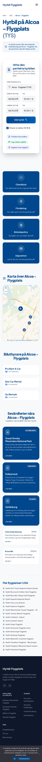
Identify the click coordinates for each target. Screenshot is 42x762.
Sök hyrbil (21, 119)
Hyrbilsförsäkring (30, 711)
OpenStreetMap (20, 340)
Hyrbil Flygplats (12, 5)
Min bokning (7, 737)
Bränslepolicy (29, 715)
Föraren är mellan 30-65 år (18, 128)
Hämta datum (12, 94)
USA (10, 15)
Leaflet (10, 340)
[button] (21, 310)
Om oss (5, 733)
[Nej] (39, 754)
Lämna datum (12, 105)
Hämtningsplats (14, 82)
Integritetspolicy (8, 730)
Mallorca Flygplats (9, 713)
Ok (15, 759)
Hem (4, 15)
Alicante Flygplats (9, 717)
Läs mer (9, 456)
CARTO (36, 340)
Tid (23, 94)
